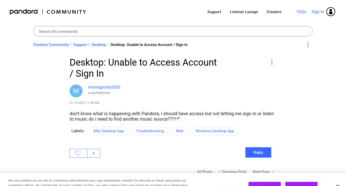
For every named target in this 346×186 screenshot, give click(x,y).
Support (214, 12)
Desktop (99, 44)
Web (179, 131)
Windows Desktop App (214, 131)
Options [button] (308, 45)
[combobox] (173, 31)
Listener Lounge (244, 12)
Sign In (318, 11)
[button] (271, 62)
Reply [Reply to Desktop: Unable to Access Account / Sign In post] (258, 152)
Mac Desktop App (109, 131)
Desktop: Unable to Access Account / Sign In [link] (148, 44)
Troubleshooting (150, 131)
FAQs (301, 11)
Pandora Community (48, 12)
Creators (274, 12)
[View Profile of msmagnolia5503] (104, 87)
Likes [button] (78, 153)
